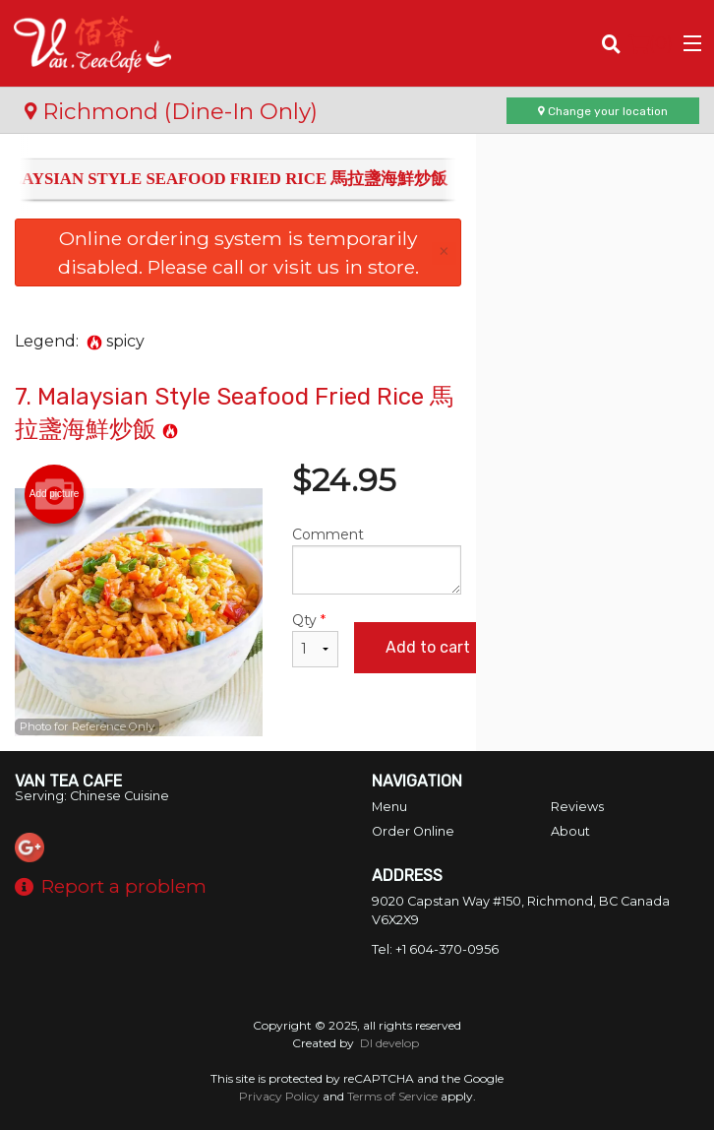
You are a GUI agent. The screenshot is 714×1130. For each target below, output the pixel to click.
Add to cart (428, 647)
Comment (376, 560)
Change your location (603, 111)
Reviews (577, 806)
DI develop (389, 1043)
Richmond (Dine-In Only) (171, 111)
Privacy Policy (279, 1096)
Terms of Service (392, 1096)
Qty (315, 639)
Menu (389, 806)
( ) (650, 43)
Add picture (55, 494)
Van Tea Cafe (68, 781)
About (570, 831)
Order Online (413, 831)
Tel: (435, 949)
